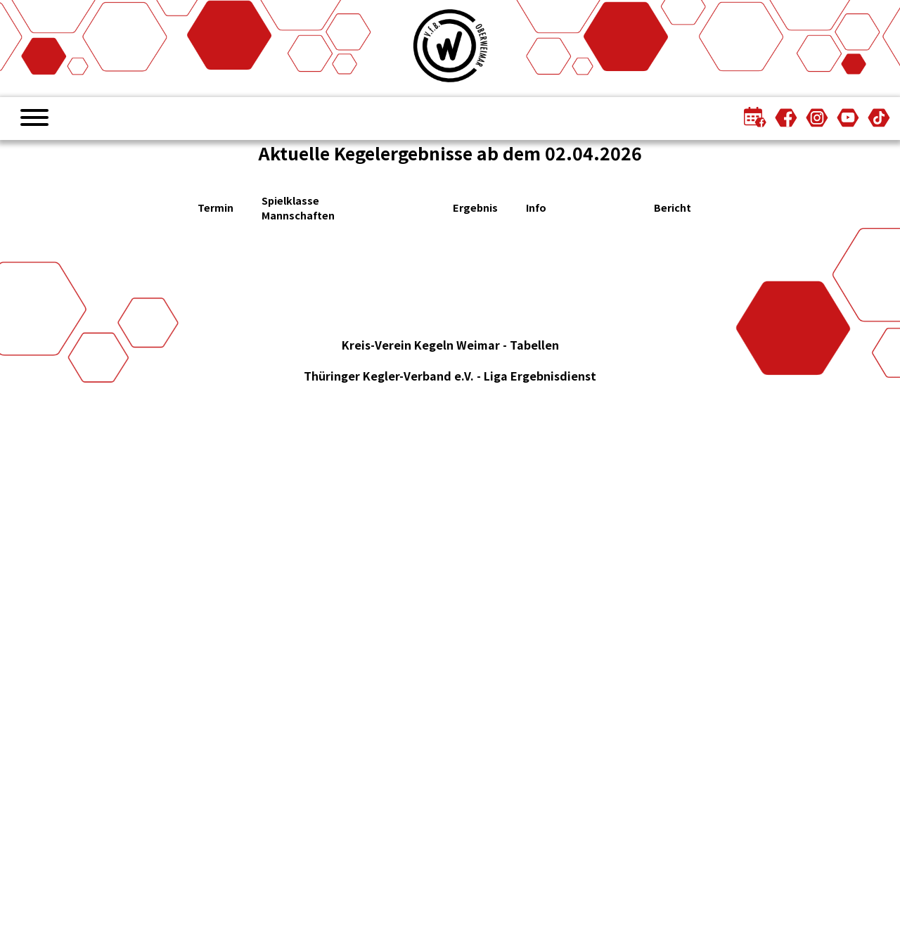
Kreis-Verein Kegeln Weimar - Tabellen (450, 344)
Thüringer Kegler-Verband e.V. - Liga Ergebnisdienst (450, 375)
